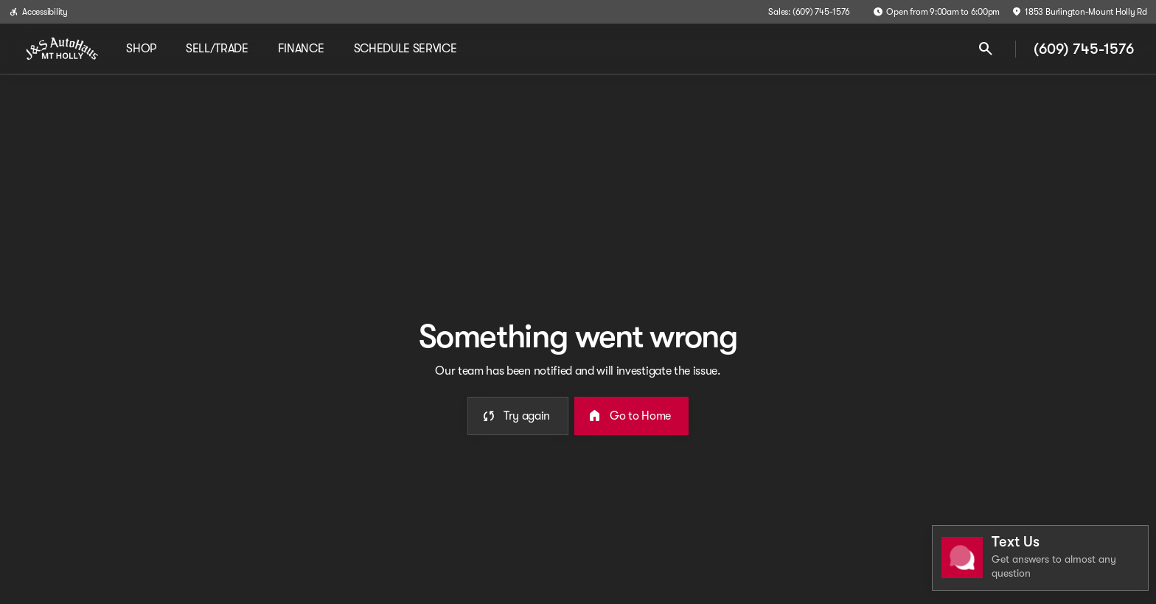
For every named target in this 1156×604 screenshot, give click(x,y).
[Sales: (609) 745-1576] (808, 12)
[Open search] (985, 48)
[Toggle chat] (1040, 558)
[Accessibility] (38, 12)
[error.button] (517, 416)
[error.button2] (631, 416)
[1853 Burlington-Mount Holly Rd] (1079, 12)
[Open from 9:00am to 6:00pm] (936, 12)
